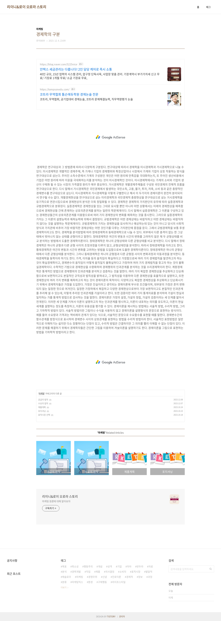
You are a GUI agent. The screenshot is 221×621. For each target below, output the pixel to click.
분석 (64, 571)
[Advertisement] (110, 137)
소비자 (122, 571)
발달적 (149, 571)
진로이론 (116, 576)
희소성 (75, 566)
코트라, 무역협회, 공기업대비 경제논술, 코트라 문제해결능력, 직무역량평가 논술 (86, 99)
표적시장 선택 (44, 414)
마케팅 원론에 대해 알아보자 (56, 501)
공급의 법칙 (43, 399)
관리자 (122, 616)
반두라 (140, 566)
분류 (64, 582)
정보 (140, 576)
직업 (88, 571)
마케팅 (41, 393)
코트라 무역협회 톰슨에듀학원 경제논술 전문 (69, 94)
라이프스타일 (119, 582)
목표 (64, 566)
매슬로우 (66, 576)
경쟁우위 (92, 576)
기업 (119, 566)
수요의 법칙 (43, 403)
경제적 (129, 576)
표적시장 (135, 571)
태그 (208, 7)
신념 (104, 576)
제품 (98, 571)
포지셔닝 (42, 411)
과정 (150, 576)
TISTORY (111, 616)
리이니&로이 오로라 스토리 (26, 6)
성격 (110, 566)
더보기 (63, 587)
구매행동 (102, 582)
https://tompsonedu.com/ (54, 89)
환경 (90, 582)
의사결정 (109, 571)
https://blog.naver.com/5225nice (58, 64)
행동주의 (88, 566)
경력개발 (76, 571)
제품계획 (42, 407)
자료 (150, 566)
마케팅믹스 (77, 582)
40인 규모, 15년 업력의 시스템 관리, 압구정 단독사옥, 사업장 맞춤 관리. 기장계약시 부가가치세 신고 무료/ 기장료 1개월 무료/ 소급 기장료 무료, (100, 76)
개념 (100, 566)
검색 (210, 569)
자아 (129, 566)
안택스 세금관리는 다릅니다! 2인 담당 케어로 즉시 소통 (76, 69)
